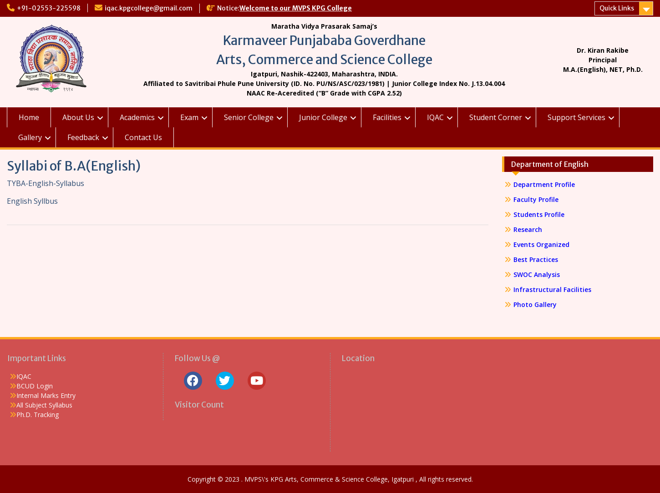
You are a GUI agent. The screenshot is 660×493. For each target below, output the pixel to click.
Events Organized (541, 244)
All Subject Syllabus (44, 405)
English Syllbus (32, 201)
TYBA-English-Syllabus (46, 183)
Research (527, 229)
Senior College (249, 117)
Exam (189, 117)
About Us (78, 117)
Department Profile (544, 184)
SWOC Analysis (536, 274)
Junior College (323, 117)
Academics (137, 117)
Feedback (83, 137)
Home (29, 117)
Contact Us (143, 137)
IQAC (435, 117)
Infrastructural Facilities (552, 289)
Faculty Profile (535, 199)
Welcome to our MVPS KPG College (295, 8)
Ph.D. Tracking (37, 414)
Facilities (387, 117)
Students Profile (538, 214)
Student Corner (495, 117)
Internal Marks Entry (46, 395)
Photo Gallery (535, 304)
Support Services (576, 117)
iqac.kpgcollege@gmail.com (149, 8)
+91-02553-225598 (49, 8)
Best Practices (535, 259)
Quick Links (616, 8)
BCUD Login (34, 386)
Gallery (30, 137)
